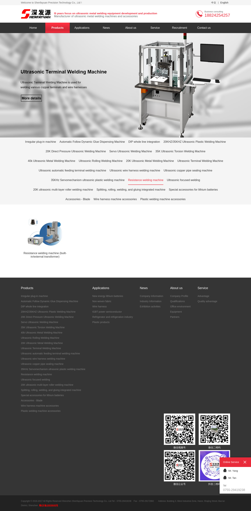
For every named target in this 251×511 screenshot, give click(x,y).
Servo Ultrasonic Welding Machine (130, 151)
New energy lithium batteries (107, 296)
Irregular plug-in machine (40, 141)
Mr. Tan (229, 477)
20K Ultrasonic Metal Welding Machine (150, 160)
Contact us (204, 27)
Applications (81, 27)
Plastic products (101, 322)
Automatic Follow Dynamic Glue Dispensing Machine (92, 141)
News (106, 27)
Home (33, 27)
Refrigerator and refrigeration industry (112, 317)
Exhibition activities (150, 306)
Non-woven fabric (101, 301)
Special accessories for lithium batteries (193, 189)
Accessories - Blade (77, 199)
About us (130, 27)
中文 (213, 2)
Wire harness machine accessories (115, 199)
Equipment (176, 311)
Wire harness (99, 306)
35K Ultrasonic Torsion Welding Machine (180, 151)
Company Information (151, 296)
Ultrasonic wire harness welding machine (135, 170)
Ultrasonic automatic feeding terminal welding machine (72, 170)
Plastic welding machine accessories (163, 199)
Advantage (203, 296)
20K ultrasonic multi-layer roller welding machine (63, 189)
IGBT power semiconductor (107, 311)
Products (57, 27)
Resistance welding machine (145, 180)
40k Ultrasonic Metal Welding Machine (51, 160)
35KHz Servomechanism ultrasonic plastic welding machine (87, 180)
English (224, 2)
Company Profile (179, 296)
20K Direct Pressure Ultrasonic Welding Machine (76, 151)
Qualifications (177, 301)
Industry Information (150, 301)
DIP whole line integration (144, 141)
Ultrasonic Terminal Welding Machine (200, 160)
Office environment (180, 306)
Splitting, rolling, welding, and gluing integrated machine (131, 189)
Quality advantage (207, 301)
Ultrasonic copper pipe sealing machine (188, 170)
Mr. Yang (230, 470)
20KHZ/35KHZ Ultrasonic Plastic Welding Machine (194, 141)
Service (155, 27)
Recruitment (179, 27)
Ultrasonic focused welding (183, 180)
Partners (174, 317)
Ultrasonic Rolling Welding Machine (101, 160)
